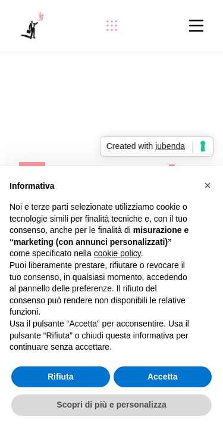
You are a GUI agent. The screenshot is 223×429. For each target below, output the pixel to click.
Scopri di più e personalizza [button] (111, 404)
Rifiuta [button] (61, 376)
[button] (207, 185)
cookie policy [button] (117, 253)
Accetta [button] (162, 376)
